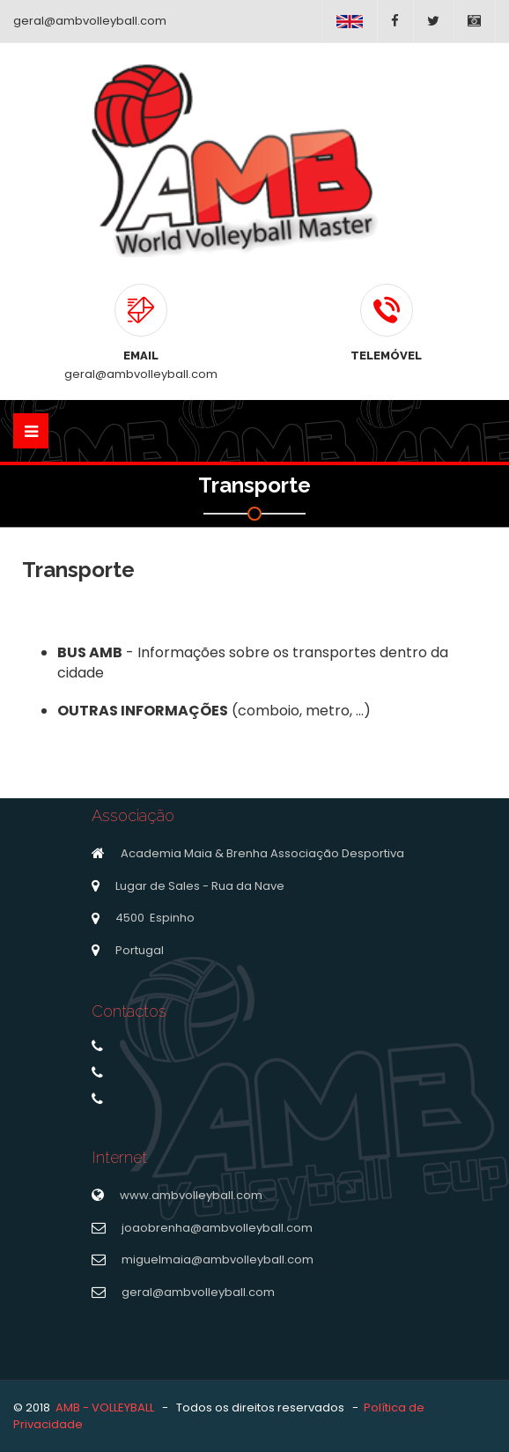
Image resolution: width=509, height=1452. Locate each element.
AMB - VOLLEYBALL (104, 1407)
